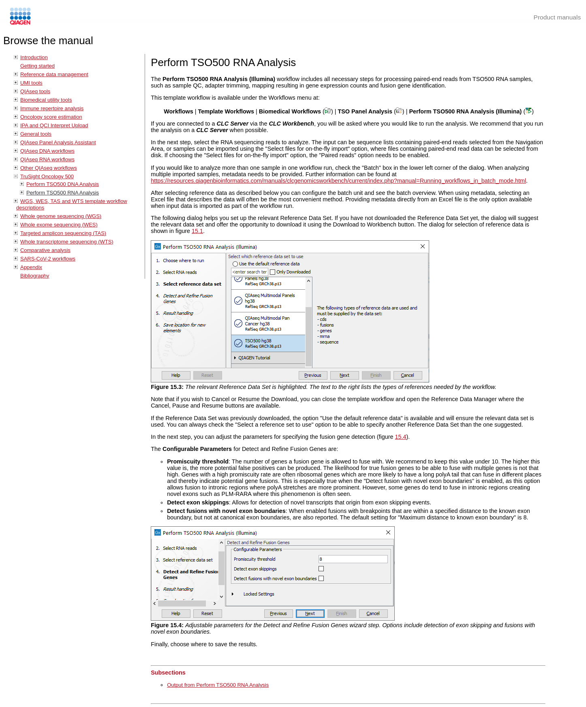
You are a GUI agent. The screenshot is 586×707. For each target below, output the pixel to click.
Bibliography (34, 276)
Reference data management (54, 74)
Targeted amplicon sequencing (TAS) (63, 233)
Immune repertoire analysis (51, 108)
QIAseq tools (35, 91)
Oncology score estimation (51, 117)
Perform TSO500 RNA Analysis (62, 193)
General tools (35, 134)
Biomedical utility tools (46, 100)
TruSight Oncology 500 (47, 176)
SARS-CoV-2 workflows (47, 259)
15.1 (197, 231)
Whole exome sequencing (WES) (59, 225)
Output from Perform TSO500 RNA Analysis (218, 685)
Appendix (31, 267)
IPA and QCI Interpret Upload (54, 125)
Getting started (37, 66)
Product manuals (557, 17)
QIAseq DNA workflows (47, 151)
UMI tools (31, 83)
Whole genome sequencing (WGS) (60, 216)
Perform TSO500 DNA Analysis (62, 184)
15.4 (400, 437)
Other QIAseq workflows (48, 168)
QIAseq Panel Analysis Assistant (58, 142)
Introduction (34, 57)
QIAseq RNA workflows (47, 159)
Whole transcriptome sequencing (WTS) (66, 242)
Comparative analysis (45, 250)
